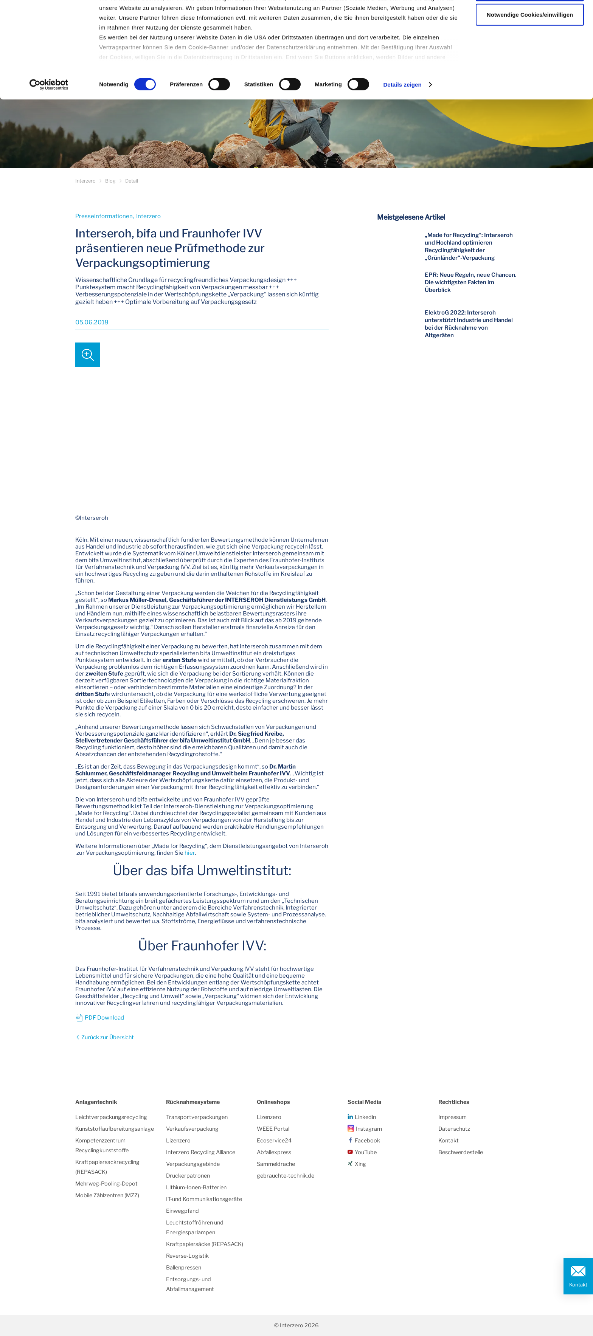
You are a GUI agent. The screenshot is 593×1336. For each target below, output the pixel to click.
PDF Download (104, 1017)
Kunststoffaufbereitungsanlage (114, 1128)
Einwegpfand (182, 1210)
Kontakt (578, 1285)
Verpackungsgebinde (193, 1164)
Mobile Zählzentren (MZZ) (107, 1195)
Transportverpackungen (197, 1117)
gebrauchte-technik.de (285, 1175)
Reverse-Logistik (187, 1255)
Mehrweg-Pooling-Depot (106, 1183)
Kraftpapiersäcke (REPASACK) (204, 1244)
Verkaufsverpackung (192, 1128)
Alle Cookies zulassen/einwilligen (530, 20)
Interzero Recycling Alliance (200, 1152)
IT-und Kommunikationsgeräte (204, 1199)
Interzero (85, 181)
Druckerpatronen (188, 1175)
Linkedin (365, 1117)
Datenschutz (454, 1128)
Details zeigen (402, 115)
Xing (360, 1164)
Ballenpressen (183, 1267)
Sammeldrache (276, 1164)
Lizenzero (178, 1140)
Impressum (452, 1117)
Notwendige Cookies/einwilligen (530, 45)
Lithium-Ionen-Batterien (196, 1187)
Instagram (369, 1128)
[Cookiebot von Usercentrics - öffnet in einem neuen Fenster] (49, 115)
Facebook (367, 1140)
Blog (110, 181)
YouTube (366, 1152)
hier (190, 852)
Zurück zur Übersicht (107, 1037)
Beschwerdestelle (460, 1152)
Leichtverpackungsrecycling (111, 1117)
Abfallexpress (274, 1152)
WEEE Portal (273, 1128)
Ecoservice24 (274, 1140)
